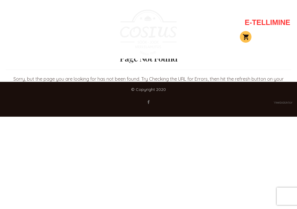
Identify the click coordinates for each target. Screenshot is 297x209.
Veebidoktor (283, 102)
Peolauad (51, 22)
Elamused (51, 37)
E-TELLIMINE (267, 22)
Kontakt (218, 22)
